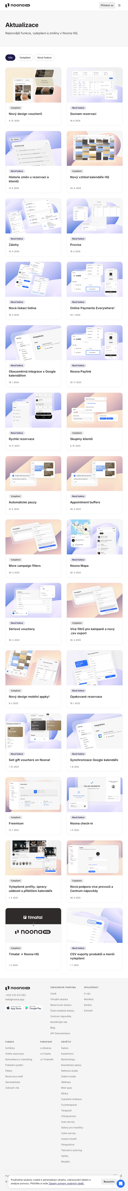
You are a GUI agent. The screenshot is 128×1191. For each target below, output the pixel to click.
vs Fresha (45, 1053)
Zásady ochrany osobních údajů (66, 1183)
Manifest (89, 999)
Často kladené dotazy (62, 1010)
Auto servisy (68, 1121)
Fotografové (67, 1144)
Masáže (65, 1161)
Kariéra (88, 1004)
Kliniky (64, 1093)
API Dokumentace (60, 1033)
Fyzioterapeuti (69, 1104)
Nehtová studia (69, 1070)
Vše (10, 57)
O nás (87, 993)
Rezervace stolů (14, 1076)
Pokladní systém (14, 1065)
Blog (52, 1027)
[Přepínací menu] (119, 5)
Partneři (88, 1010)
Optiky (64, 1155)
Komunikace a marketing (18, 1059)
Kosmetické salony (71, 1065)
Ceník (53, 993)
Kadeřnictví (67, 1053)
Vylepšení (25, 57)
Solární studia (68, 1076)
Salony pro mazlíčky (72, 1127)
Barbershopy (68, 1059)
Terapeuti (66, 1110)
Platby (8, 1070)
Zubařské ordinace (71, 1099)
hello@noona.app (14, 999)
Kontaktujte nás (58, 1021)
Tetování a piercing (71, 1150)
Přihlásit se (107, 5)
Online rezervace (14, 1053)
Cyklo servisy (68, 1133)
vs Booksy (45, 1048)
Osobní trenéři (68, 1138)
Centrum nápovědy (60, 1016)
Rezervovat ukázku (61, 1004)
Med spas (66, 1087)
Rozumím (109, 1181)
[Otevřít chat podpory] (121, 1184)
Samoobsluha (12, 1082)
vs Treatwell (46, 1059)
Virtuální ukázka (59, 999)
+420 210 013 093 (15, 995)
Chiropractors (68, 1116)
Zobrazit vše (12, 1087)
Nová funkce (45, 57)
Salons (64, 1048)
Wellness (66, 1082)
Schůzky (10, 1048)
